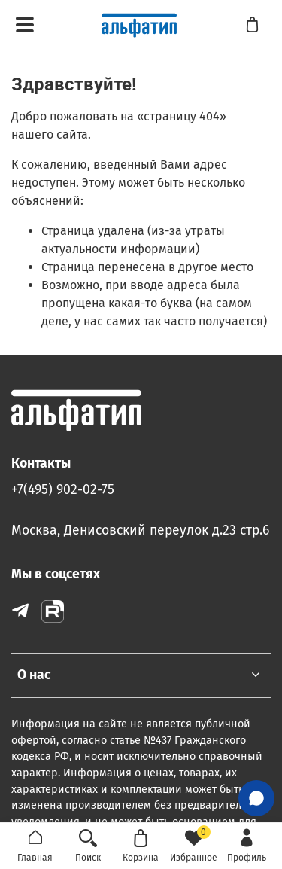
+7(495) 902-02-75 (62, 490)
